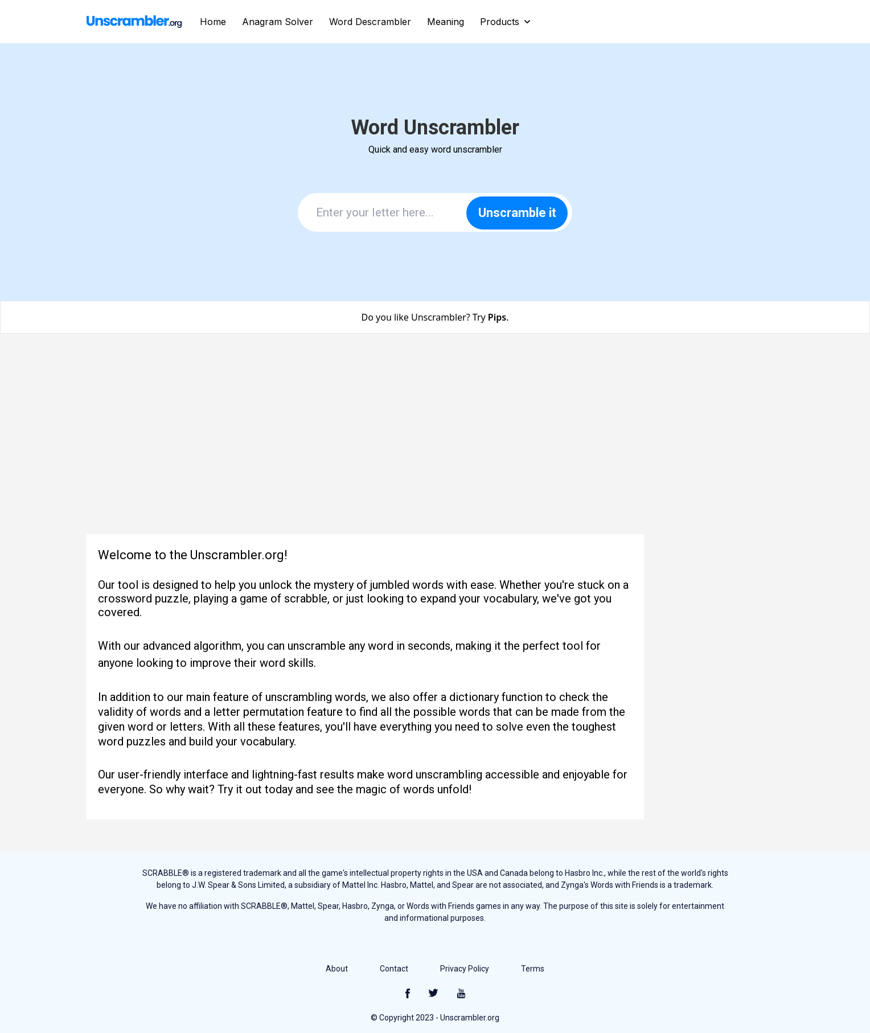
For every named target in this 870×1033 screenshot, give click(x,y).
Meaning (445, 21)
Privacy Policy (464, 968)
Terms (532, 968)
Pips (497, 317)
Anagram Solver (277, 21)
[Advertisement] (435, 440)
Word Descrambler (370, 21)
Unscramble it (517, 213)
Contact (394, 968)
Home (213, 21)
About (337, 968)
